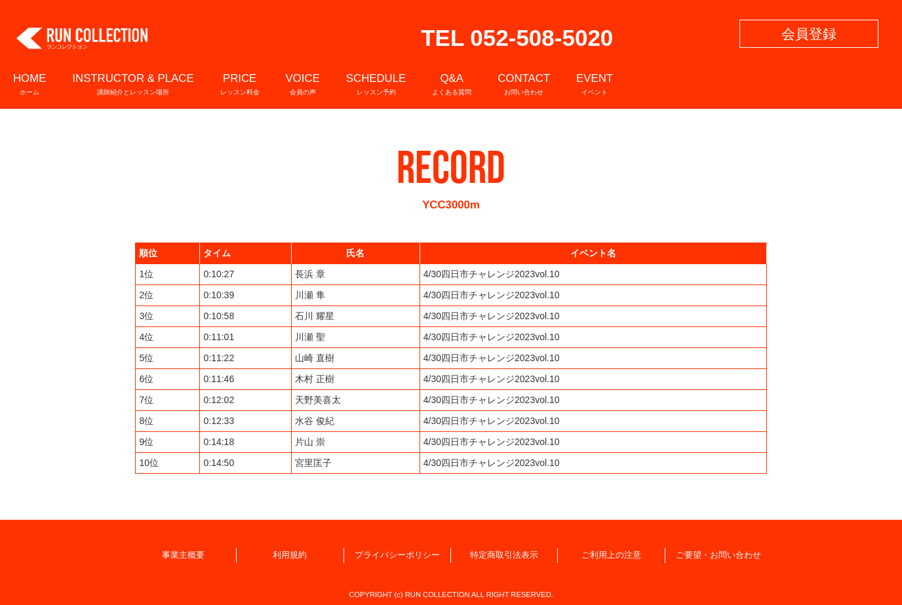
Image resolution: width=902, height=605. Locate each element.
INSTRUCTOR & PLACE (132, 83)
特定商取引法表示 (504, 555)
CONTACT (524, 83)
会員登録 (808, 33)
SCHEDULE (376, 83)
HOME (29, 83)
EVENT (594, 83)
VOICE (303, 83)
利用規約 (290, 555)
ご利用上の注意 (611, 555)
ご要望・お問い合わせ (718, 555)
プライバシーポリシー (397, 555)
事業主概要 (183, 555)
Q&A (451, 83)
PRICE (240, 83)
